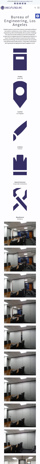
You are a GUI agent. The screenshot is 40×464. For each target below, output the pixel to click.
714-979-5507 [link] (13, 1)
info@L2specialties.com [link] (26, 1)
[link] (37, 16)
